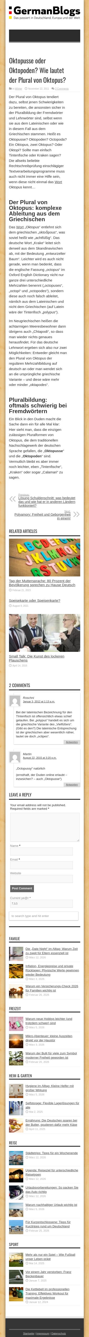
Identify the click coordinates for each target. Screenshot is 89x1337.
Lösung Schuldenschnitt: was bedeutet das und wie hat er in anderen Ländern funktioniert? (48, 500)
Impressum (42, 1333)
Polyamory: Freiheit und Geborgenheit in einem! (42, 515)
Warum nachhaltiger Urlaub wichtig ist (51, 1205)
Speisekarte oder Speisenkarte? (34, 600)
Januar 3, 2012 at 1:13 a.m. (39, 701)
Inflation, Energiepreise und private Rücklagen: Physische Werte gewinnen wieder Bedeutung (52, 970)
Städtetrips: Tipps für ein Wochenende (52, 1153)
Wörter (18, 88)
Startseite (28, 1333)
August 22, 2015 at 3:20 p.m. (40, 757)
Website (15, 873)
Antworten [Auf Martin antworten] (72, 784)
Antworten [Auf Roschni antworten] (72, 742)
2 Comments (62, 88)
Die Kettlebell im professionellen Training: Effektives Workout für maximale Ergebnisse (48, 1293)
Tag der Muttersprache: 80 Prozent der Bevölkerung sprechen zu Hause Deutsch (42, 583)
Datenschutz (58, 1333)
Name (14, 846)
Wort (58, 182)
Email (14, 859)
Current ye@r (20, 898)
